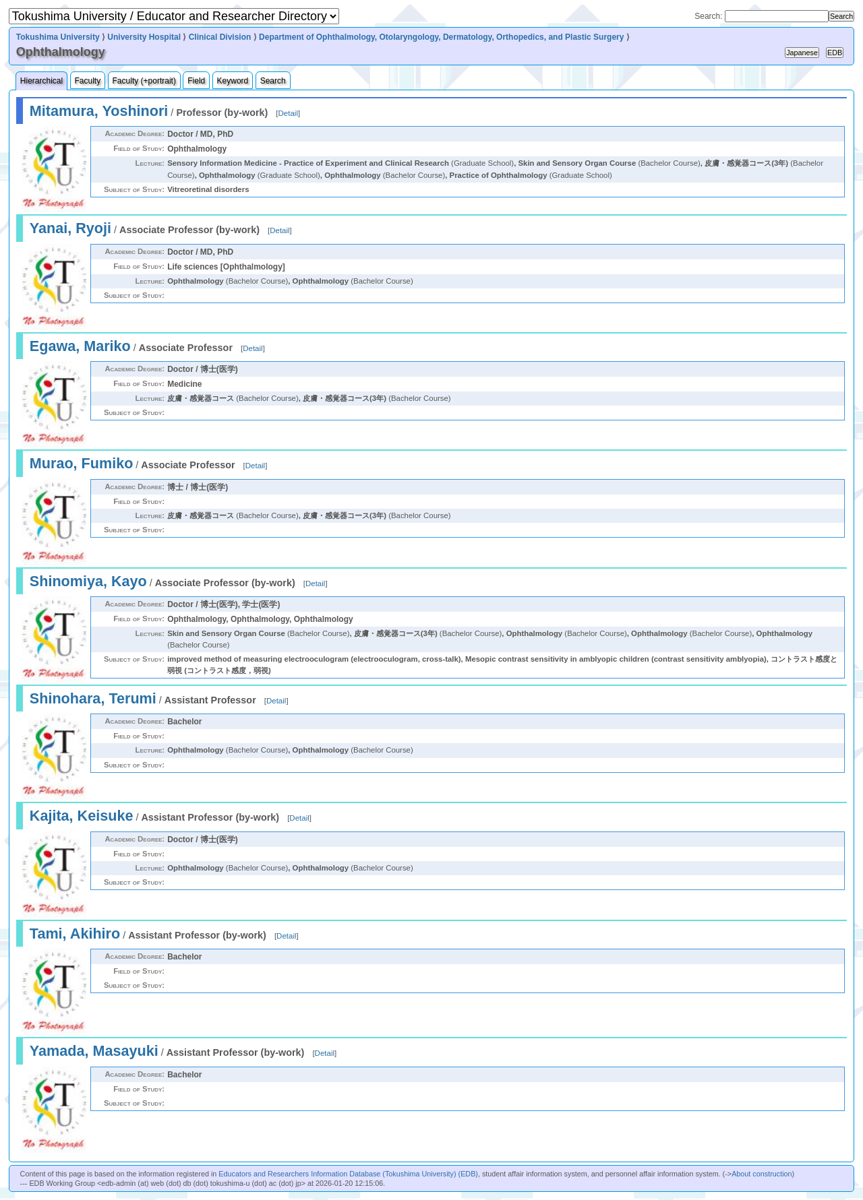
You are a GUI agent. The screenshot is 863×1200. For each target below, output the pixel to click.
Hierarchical (41, 81)
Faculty (88, 81)
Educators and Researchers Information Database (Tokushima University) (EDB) (348, 1174)
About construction (762, 1174)
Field (196, 81)
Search (273, 81)
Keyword (233, 81)
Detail (288, 113)
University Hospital (144, 37)
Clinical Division (220, 37)
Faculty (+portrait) (144, 81)
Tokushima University (58, 37)
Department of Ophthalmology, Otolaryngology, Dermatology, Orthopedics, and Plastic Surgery (441, 37)
